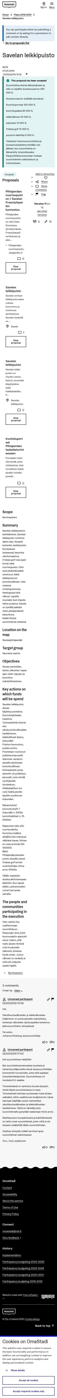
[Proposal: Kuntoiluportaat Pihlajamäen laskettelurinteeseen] (14, 468)
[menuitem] (18, 990)
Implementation (11, 1255)
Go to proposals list (15, 43)
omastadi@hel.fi (11, 1231)
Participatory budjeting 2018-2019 (22, 1281)
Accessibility (9, 1194)
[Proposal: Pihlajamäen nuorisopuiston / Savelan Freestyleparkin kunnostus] (14, 233)
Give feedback (19, 1238)
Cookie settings (32, 1319)
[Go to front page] (9, 5)
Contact (7, 1187)
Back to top (45, 1326)
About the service (12, 1200)
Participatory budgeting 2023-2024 (23, 1268)
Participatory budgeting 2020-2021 (23, 1274)
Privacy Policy (10, 1214)
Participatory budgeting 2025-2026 (23, 1261)
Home (5, 14)
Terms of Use (10, 1207)
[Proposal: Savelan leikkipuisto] (14, 318)
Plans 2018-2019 (22, 14)
